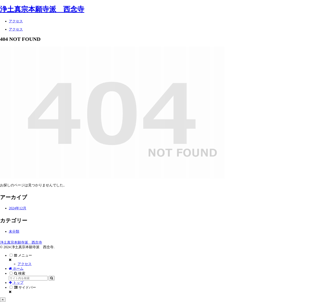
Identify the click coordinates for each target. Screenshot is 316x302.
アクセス (25, 264)
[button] (51, 278)
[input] (28, 278)
